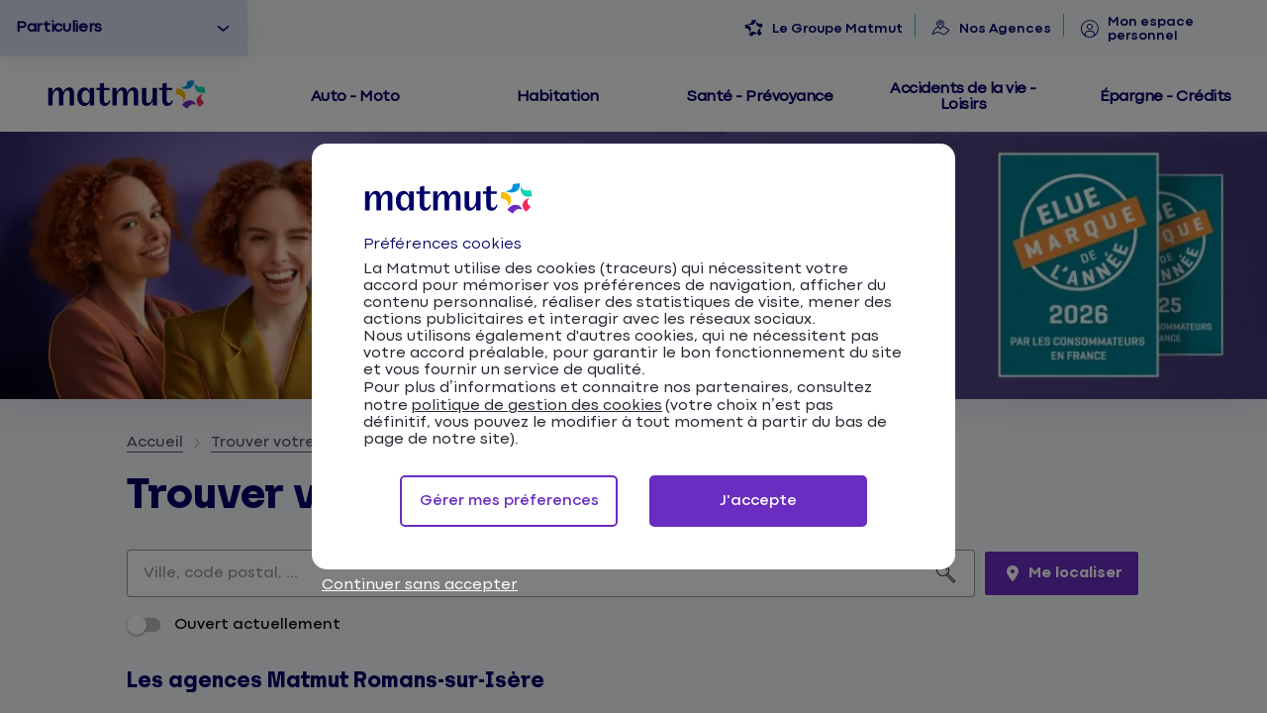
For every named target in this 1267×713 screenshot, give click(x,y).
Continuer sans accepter (420, 584)
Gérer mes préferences (509, 500)
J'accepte (758, 500)
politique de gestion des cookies (536, 405)
